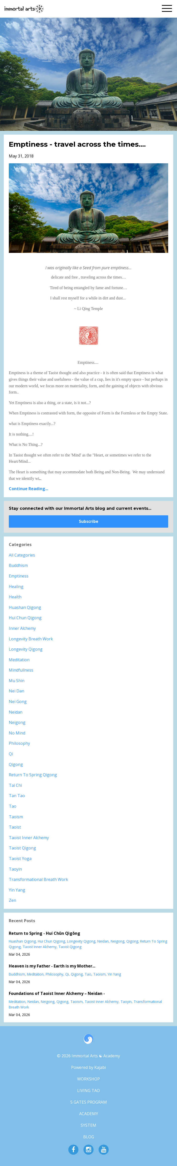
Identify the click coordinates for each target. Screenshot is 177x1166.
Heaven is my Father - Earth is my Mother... (52, 966)
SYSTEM (88, 1125)
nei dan (16, 691)
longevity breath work (31, 639)
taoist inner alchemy (29, 837)
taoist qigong (22, 848)
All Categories (22, 555)
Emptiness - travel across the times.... (77, 144)
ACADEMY (88, 1113)
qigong (16, 764)
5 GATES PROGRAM (88, 1102)
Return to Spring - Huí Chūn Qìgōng (44, 933)
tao (12, 806)
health (15, 597)
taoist (15, 827)
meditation (19, 660)
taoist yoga (20, 858)
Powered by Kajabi (88, 1067)
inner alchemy (22, 628)
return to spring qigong (33, 775)
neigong (17, 722)
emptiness (18, 576)
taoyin (15, 869)
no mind (17, 733)
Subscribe (88, 521)
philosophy (19, 743)
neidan (15, 712)
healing (16, 586)
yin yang (17, 890)
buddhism (18, 565)
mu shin (16, 680)
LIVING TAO (88, 1090)
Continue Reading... (28, 488)
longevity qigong (26, 649)
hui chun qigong (25, 617)
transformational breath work (38, 879)
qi (11, 754)
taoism (16, 817)
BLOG (88, 1137)
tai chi (15, 785)
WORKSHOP (88, 1079)
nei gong (18, 701)
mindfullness (21, 670)
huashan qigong (25, 607)
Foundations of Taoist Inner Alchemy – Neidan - (57, 993)
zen (12, 900)
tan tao (17, 795)
